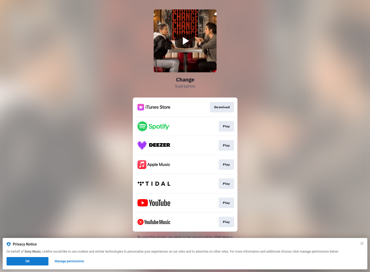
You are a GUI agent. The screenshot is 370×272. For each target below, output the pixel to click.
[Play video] (185, 41)
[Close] (362, 243)
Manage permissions (69, 261)
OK (27, 261)
